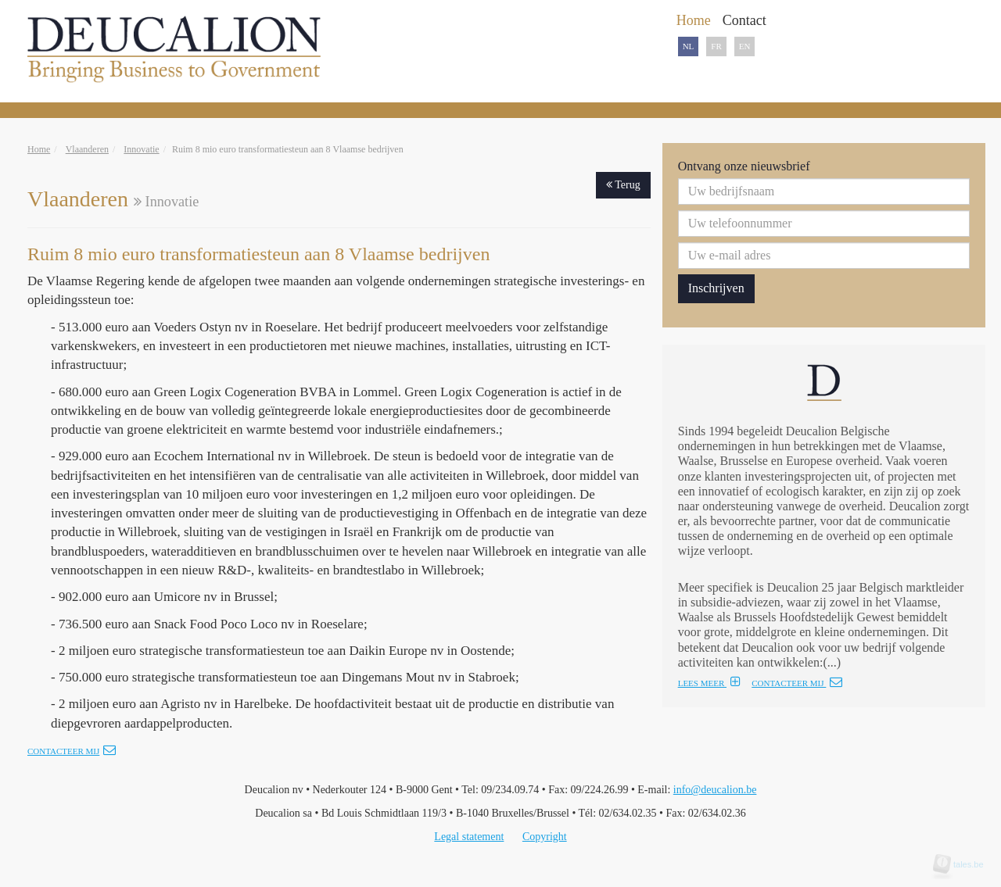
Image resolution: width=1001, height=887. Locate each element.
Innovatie (141, 149)
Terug (623, 185)
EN (745, 46)
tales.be (963, 864)
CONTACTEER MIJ (797, 683)
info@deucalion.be (715, 790)
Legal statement (469, 836)
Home (38, 149)
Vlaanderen (87, 149)
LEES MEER (709, 683)
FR (716, 46)
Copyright (544, 836)
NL (688, 46)
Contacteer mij (71, 751)
